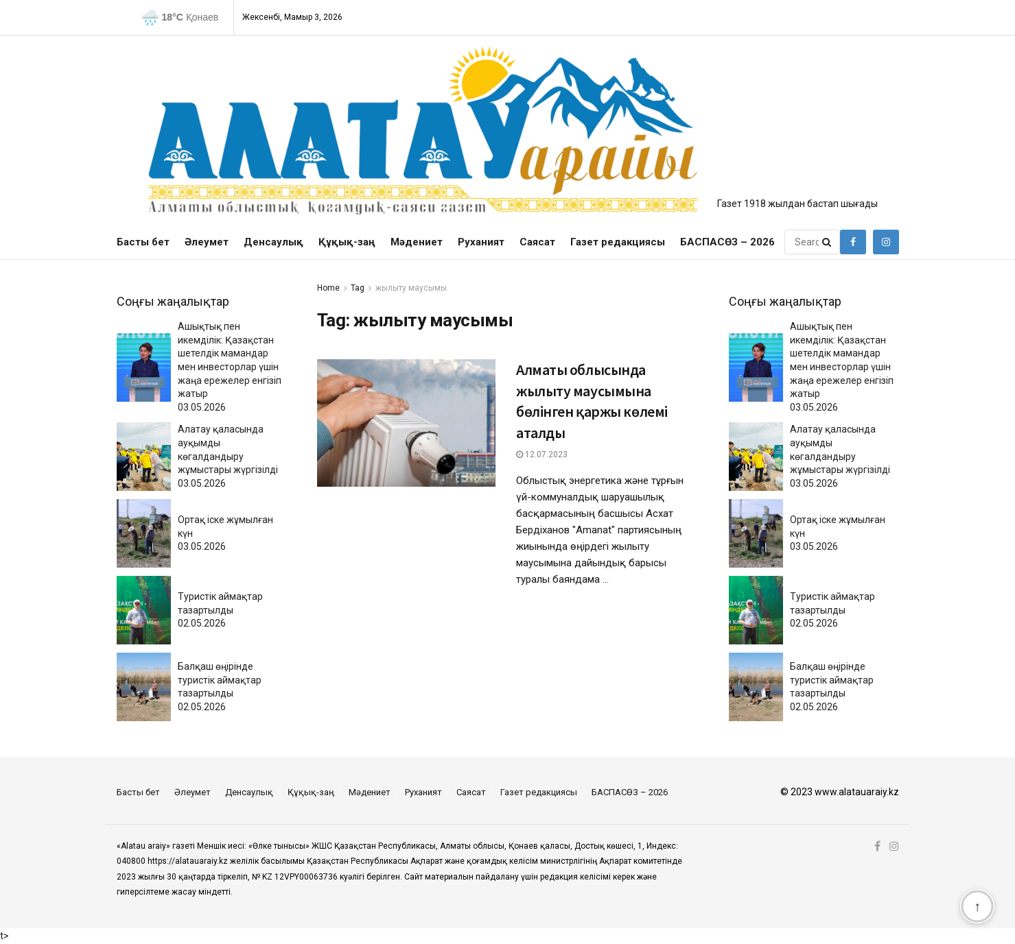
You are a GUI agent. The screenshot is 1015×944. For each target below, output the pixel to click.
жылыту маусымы (411, 288)
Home (328, 288)
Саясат (537, 242)
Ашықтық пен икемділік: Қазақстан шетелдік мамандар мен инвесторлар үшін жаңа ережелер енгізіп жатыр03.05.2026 (229, 367)
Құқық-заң (346, 242)
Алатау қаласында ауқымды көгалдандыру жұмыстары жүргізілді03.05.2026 (228, 456)
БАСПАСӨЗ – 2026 (727, 242)
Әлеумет (207, 242)
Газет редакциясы (617, 242)
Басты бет (143, 242)
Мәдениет (416, 242)
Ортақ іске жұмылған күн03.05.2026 (225, 533)
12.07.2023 (542, 454)
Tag (357, 288)
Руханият (481, 242)
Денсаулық (273, 242)
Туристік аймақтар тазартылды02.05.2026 (220, 610)
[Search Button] (827, 242)
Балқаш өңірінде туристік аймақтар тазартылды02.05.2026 (219, 686)
